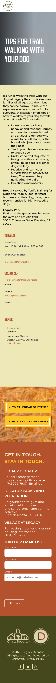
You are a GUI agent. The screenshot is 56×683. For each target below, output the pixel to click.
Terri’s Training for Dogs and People (20, 280)
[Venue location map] (23, 362)
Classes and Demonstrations (17, 262)
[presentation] (27, 590)
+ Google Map (13, 343)
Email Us (35, 483)
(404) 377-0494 (15, 515)
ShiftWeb (18, 659)
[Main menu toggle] (50, 6)
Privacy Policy (34, 659)
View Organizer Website (15, 296)
